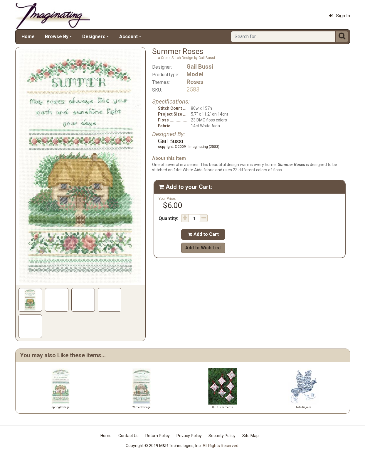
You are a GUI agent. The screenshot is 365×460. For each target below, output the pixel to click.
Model (194, 74)
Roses (194, 81)
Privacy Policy (189, 435)
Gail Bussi (199, 66)
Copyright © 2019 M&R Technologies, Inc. (163, 445)
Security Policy (222, 435)
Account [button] (128, 36)
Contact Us (128, 435)
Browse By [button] (56, 36)
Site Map (250, 435)
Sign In (339, 15)
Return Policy (157, 435)
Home (28, 36)
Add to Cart (203, 234)
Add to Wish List (203, 248)
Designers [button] (93, 36)
